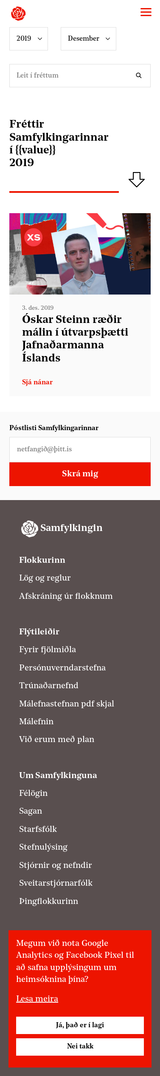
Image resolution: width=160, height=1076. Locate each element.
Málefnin (36, 722)
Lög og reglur (45, 578)
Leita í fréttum (140, 75)
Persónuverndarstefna (62, 668)
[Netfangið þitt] (80, 449)
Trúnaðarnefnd (49, 686)
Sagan (30, 811)
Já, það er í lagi (80, 1025)
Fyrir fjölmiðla (47, 650)
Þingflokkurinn (48, 902)
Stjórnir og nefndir (55, 866)
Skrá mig (80, 474)
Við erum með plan (56, 740)
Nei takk (80, 1046)
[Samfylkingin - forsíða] (18, 13)
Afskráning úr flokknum (66, 596)
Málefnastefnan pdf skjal (66, 704)
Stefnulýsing (43, 847)
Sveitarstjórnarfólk (56, 883)
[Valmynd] (146, 12)
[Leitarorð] (80, 75)
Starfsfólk (38, 830)
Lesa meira (37, 999)
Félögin (33, 794)
